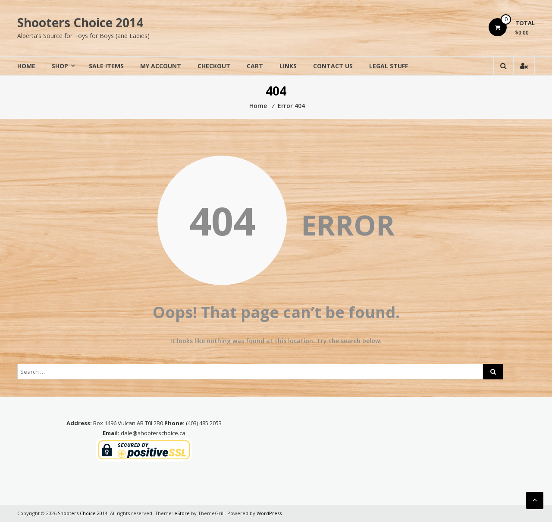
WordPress (269, 513)
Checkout (214, 66)
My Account (160, 66)
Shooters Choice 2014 (80, 22)
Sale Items (106, 66)
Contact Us (333, 66)
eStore (182, 513)
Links (288, 66)
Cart (255, 66)
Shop (60, 66)
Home (26, 66)
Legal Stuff (388, 66)
